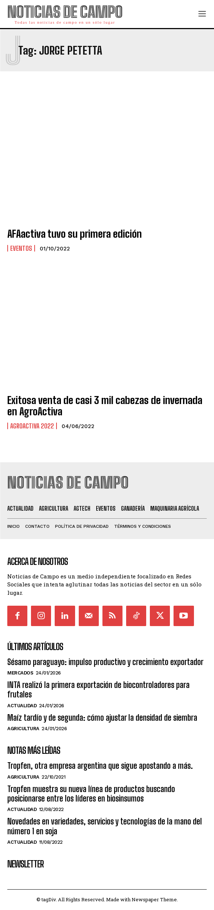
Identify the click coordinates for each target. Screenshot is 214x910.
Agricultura (23, 728)
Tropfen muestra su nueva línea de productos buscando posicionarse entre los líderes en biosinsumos (91, 793)
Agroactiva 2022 (32, 426)
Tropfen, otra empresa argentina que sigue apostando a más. (100, 766)
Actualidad (21, 705)
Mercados (20, 673)
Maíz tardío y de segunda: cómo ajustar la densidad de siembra (102, 718)
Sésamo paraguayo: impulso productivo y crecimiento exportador (105, 662)
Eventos (21, 248)
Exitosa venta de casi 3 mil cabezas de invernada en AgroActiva (104, 406)
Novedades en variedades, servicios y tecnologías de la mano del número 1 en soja (104, 826)
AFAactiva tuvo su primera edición (74, 234)
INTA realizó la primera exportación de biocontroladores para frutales (98, 689)
